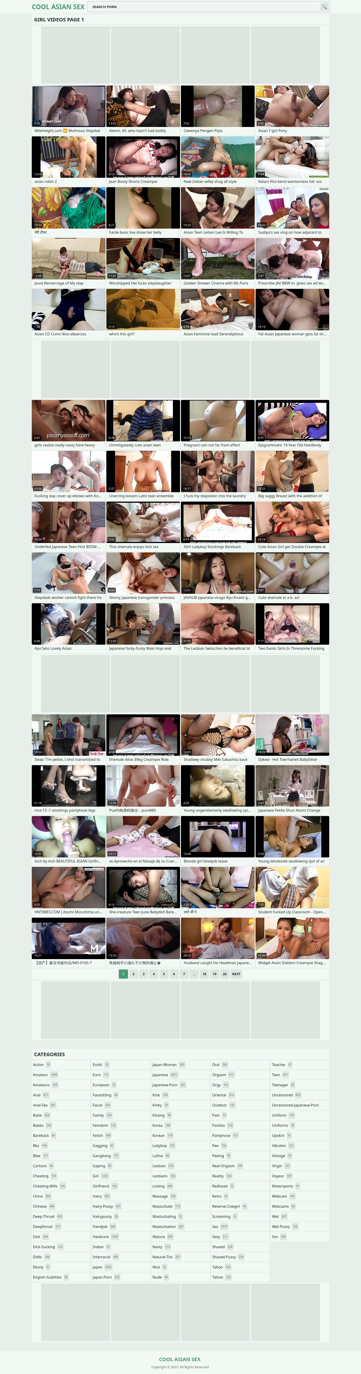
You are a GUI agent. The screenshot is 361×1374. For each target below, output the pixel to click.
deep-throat (48, 1216)
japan (103, 1267)
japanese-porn (169, 1084)
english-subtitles (51, 1277)
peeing (221, 1155)
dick (41, 1236)
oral (220, 1064)
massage (164, 1196)
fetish (102, 1135)
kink (160, 1095)
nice (159, 1267)
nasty (161, 1246)
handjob (104, 1226)
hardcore (106, 1236)
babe (41, 1115)
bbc (40, 1145)
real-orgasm (227, 1165)
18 (204, 974)
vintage (282, 1155)
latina (161, 1155)
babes (42, 1125)
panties (223, 1125)
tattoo (222, 1277)
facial (102, 1105)
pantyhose (225, 1135)
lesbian (163, 1165)
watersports (286, 1186)
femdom (105, 1125)
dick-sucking (48, 1246)
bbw (41, 1155)
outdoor (224, 1105)
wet (279, 1216)
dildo (42, 1256)
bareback (44, 1135)
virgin (281, 1165)
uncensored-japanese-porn (295, 1106)
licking (162, 1186)
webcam (284, 1196)
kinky (160, 1105)
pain (219, 1115)
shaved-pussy (228, 1256)
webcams (284, 1206)
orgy (221, 1084)
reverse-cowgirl (229, 1206)
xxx (279, 1236)
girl (101, 1176)
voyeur (282, 1176)
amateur (45, 1074)
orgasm (223, 1074)
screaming (225, 1216)
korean (163, 1135)
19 (214, 974)
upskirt (281, 1135)
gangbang (106, 1155)
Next (236, 974)
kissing (162, 1115)
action (42, 1064)
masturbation (168, 1226)
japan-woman (168, 1064)
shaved (222, 1246)
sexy (220, 1236)
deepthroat (47, 1226)
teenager (283, 1084)
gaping (102, 1165)
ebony (42, 1267)
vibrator (283, 1145)
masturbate (166, 1206)
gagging (104, 1145)
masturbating (167, 1216)
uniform (283, 1115)
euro (101, 1074)
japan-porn (107, 1277)
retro (220, 1196)
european (104, 1084)
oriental (223, 1095)
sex (220, 1226)
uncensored (286, 1095)
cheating (45, 1176)
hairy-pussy (107, 1206)
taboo (222, 1267)
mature (163, 1236)
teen (280, 1074)
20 (225, 974)
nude (160, 1277)
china (42, 1196)
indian (102, 1246)
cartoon (43, 1165)
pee (219, 1145)
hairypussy (106, 1216)
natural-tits (166, 1256)
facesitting (106, 1095)
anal (41, 1095)
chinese (44, 1206)
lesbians (164, 1176)
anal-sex (44, 1105)
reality (222, 1176)
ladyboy (163, 1145)
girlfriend (105, 1186)
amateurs (45, 1084)
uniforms (283, 1125)
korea (161, 1125)
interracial (106, 1256)
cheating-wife (49, 1186)
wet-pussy (285, 1226)
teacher (282, 1064)
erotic (101, 1064)
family (103, 1115)
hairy (102, 1196)
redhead (223, 1186)
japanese (165, 1074)
